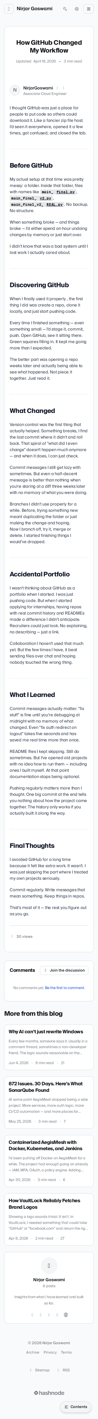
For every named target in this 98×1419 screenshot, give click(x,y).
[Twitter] (32, 1315)
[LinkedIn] (63, 88)
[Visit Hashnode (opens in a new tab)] (49, 1393)
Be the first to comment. (65, 988)
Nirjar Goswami (35, 9)
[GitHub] (49, 1315)
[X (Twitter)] (57, 88)
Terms (66, 1352)
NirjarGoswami (38, 88)
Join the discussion (64, 970)
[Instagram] (40, 1315)
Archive (32, 1352)
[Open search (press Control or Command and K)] (65, 9)
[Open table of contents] (76, 1407)
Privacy (50, 1352)
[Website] (65, 1315)
